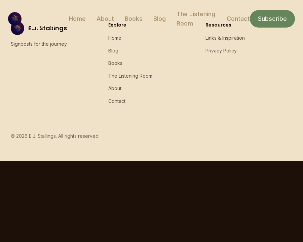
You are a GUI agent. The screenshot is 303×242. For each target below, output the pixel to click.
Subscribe (272, 18)
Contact (238, 18)
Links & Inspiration (225, 38)
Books (134, 18)
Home (77, 18)
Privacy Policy (221, 50)
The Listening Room (196, 18)
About (105, 18)
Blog (159, 18)
